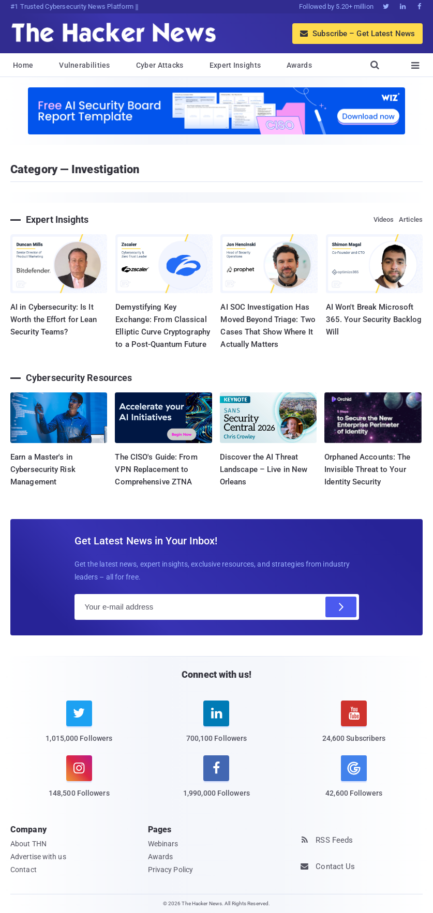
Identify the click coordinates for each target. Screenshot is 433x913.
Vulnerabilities (84, 65)
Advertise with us (38, 857)
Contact (23, 869)
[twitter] (79, 727)
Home (23, 65)
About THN (28, 844)
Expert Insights (235, 65)
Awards (299, 65)
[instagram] (79, 782)
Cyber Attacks (160, 65)
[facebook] (216, 782)
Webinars (163, 844)
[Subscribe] (340, 607)
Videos (384, 219)
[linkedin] (216, 727)
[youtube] (353, 727)
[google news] (353, 777)
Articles (411, 219)
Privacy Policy (170, 869)
